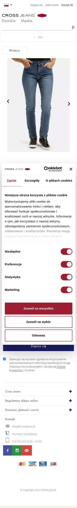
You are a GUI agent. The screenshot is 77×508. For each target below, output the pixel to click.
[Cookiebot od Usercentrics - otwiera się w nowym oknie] (46, 169)
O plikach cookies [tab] (59, 180)
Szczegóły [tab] (31, 180)
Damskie (9, 20)
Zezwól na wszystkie (39, 308)
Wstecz (14, 50)
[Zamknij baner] (70, 169)
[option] (38, 105)
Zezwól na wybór (38, 322)
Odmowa (38, 335)
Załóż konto (52, 5)
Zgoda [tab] (11, 180)
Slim (38, 37)
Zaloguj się (36, 5)
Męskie (26, 20)
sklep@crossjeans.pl (20, 426)
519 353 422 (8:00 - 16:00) (24, 441)
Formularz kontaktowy (21, 434)
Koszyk (67, 5)
